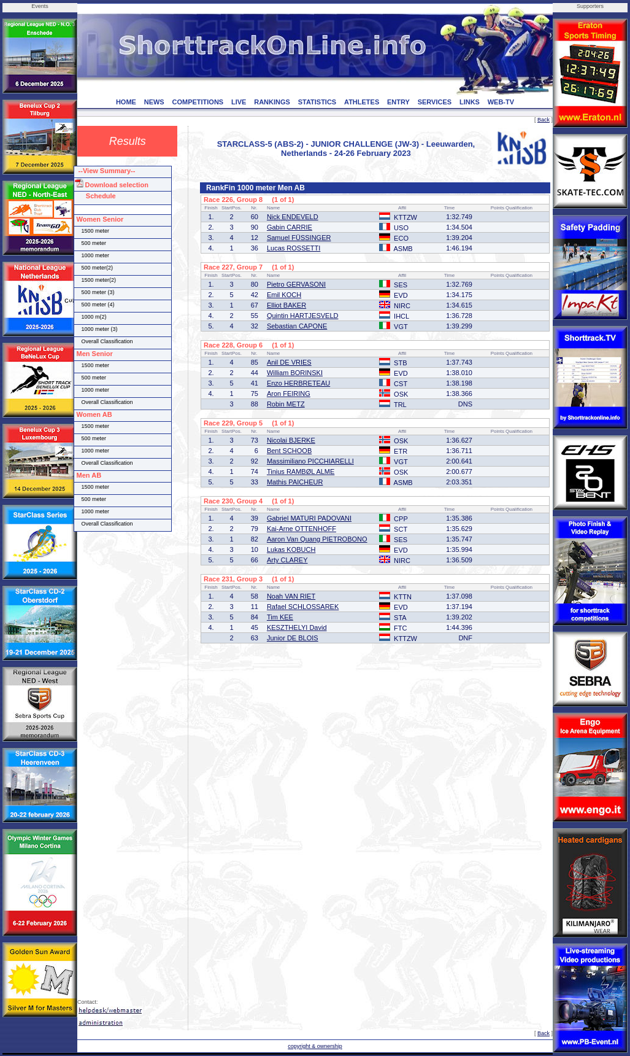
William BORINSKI (295, 372)
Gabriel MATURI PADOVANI (309, 518)
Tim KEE (280, 617)
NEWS (154, 102)
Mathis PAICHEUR (295, 482)
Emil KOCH (284, 294)
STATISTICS (317, 102)
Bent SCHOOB (289, 450)
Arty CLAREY (287, 560)
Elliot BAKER (286, 305)
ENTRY (398, 102)
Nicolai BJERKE (291, 440)
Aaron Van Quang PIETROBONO (317, 539)
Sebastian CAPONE (297, 326)
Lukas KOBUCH (291, 549)
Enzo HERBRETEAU (298, 383)
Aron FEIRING (288, 393)
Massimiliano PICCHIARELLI (310, 461)
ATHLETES (361, 102)
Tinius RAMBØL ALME (300, 471)
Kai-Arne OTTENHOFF (301, 528)
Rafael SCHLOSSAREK (303, 606)
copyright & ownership (315, 1046)
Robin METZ (286, 404)
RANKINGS (272, 102)
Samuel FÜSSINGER (299, 237)
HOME (126, 102)
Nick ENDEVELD (292, 216)
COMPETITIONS (197, 102)
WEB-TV (501, 102)
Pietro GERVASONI (296, 284)
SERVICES (434, 102)
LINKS (469, 102)
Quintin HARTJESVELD (303, 315)
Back (543, 120)
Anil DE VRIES (289, 362)
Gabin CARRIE (289, 227)
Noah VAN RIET (291, 596)
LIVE (238, 102)
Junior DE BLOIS (292, 638)
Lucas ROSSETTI (293, 248)
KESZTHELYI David (297, 627)
